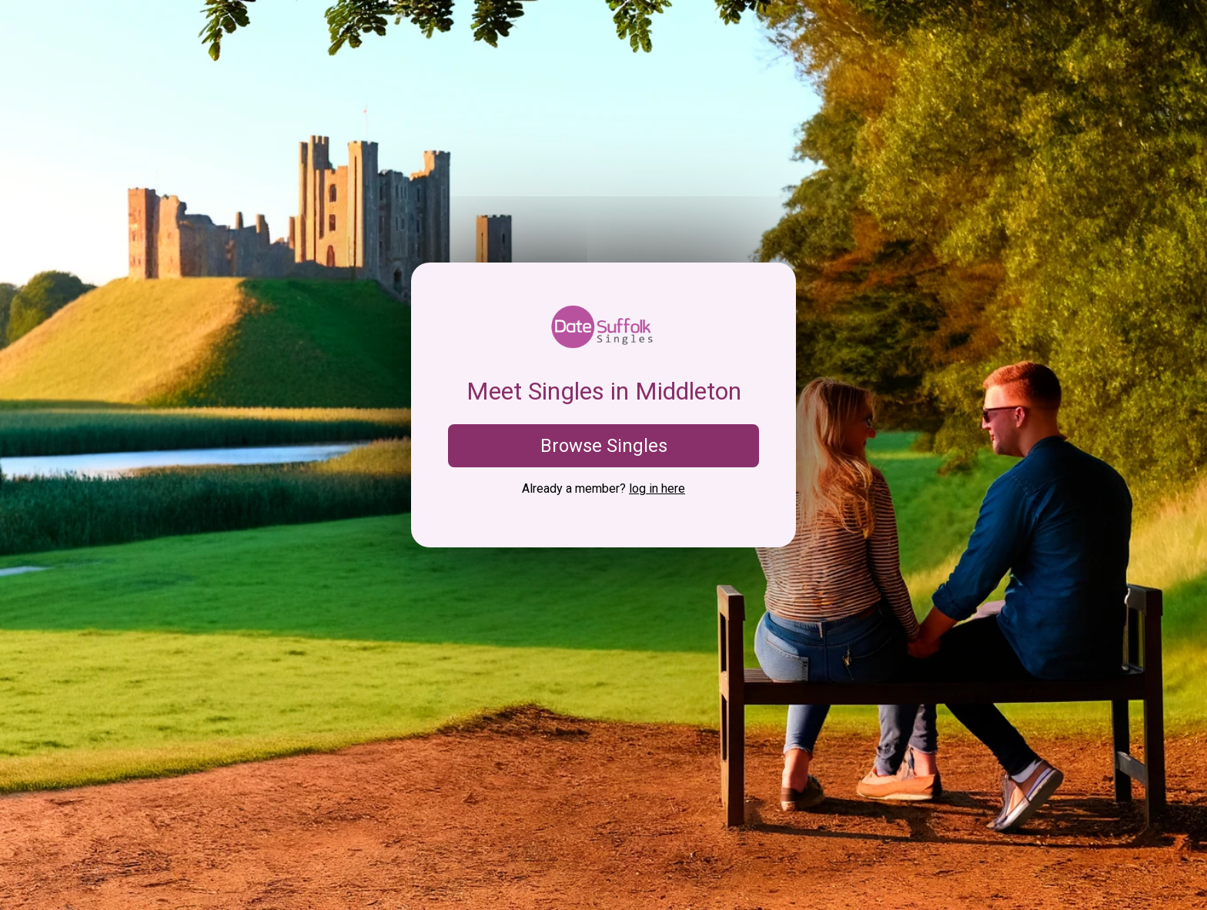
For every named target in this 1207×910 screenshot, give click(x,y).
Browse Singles (603, 446)
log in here (657, 488)
